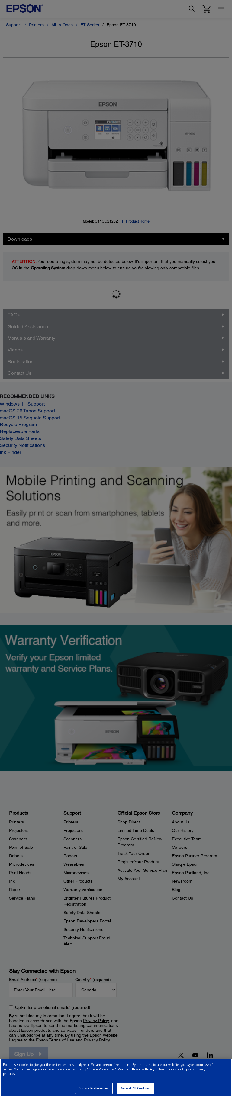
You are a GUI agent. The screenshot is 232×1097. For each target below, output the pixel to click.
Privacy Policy (143, 1069)
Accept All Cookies (135, 1088)
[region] (116, 1078)
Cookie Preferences (94, 1088)
